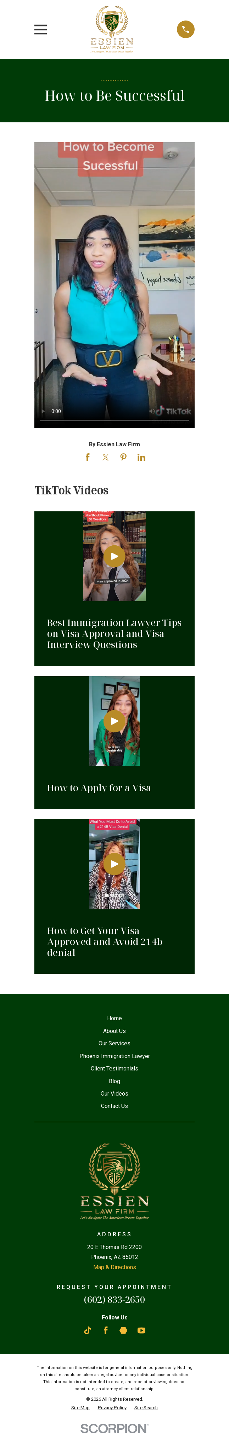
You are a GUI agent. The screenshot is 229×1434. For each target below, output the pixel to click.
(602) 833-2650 (114, 1299)
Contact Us (114, 1106)
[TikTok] (87, 1330)
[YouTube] (141, 1330)
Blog (114, 1081)
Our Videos (114, 1093)
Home (114, 1018)
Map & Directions (114, 1267)
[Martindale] (123, 1330)
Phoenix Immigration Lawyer (114, 1056)
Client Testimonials (114, 1068)
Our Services (114, 1043)
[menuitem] (80, 1408)
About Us (114, 1031)
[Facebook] (106, 1330)
